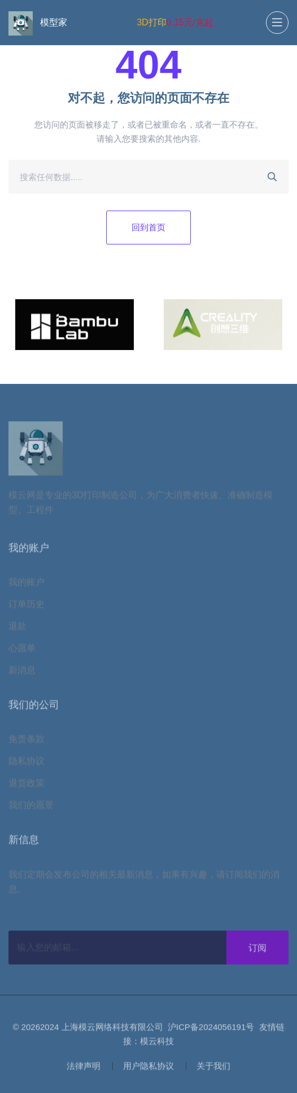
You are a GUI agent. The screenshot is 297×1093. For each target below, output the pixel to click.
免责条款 (26, 741)
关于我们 (213, 1068)
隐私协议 (26, 763)
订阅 (257, 950)
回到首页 (148, 227)
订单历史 (26, 606)
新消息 (22, 672)
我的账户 (26, 584)
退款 (17, 628)
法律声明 (84, 1068)
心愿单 (22, 650)
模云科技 (157, 1043)
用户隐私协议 (148, 1068)
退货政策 (26, 785)
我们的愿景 (31, 807)
